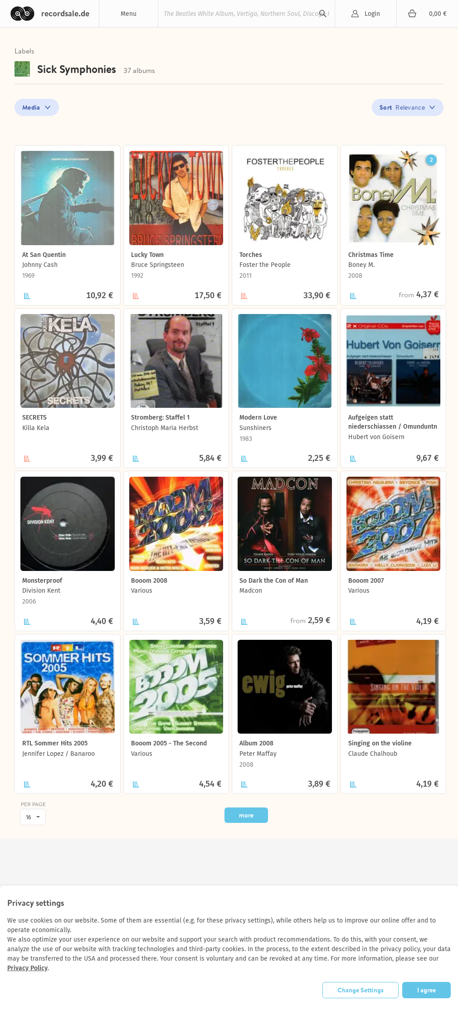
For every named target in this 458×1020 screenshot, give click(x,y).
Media (31, 107)
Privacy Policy (27, 968)
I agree (426, 990)
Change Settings (360, 990)
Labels (24, 51)
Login (372, 14)
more (246, 815)
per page (33, 804)
